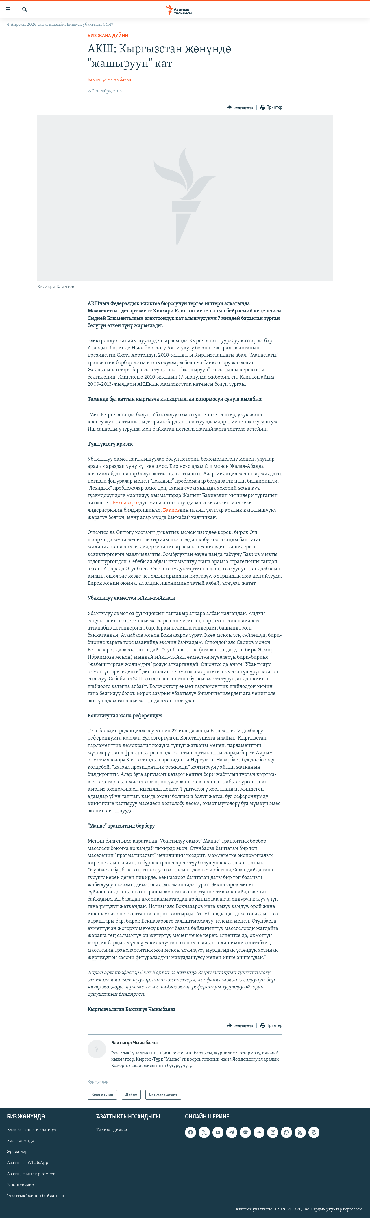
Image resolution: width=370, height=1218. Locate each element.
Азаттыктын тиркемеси (31, 1174)
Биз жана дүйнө (108, 36)
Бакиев (171, 510)
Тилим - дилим (111, 1130)
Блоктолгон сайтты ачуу (31, 1130)
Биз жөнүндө (20, 1141)
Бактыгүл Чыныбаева (109, 79)
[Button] (240, 107)
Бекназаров (125, 503)
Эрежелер (17, 1152)
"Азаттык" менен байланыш (35, 1196)
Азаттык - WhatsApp (27, 1163)
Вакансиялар (20, 1185)
